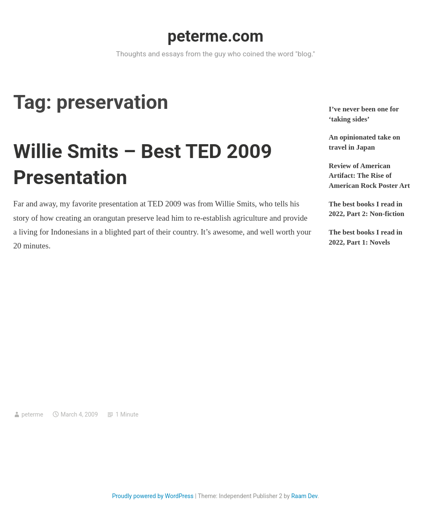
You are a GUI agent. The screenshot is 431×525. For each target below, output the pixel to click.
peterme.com (215, 36)
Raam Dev (304, 496)
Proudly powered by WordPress (153, 496)
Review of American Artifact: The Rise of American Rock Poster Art (369, 176)
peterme (32, 414)
